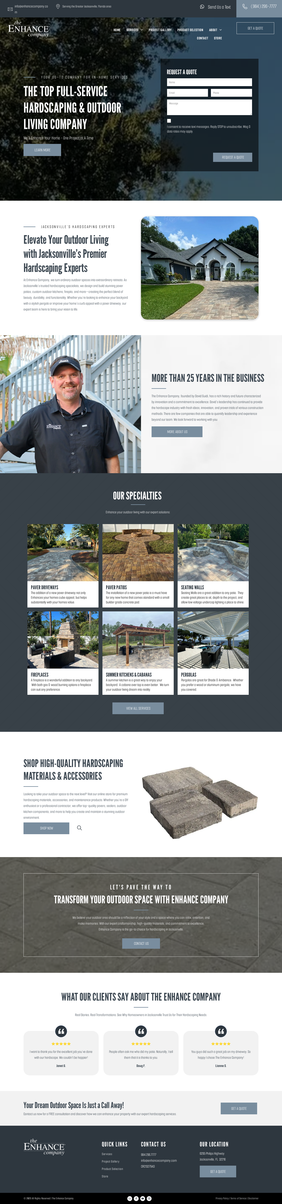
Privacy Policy (222, 1198)
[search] (79, 828)
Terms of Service (238, 1198)
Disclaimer (253, 1198)
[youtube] (142, 1199)
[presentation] (197, 143)
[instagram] (149, 1199)
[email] (129, 1199)
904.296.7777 (148, 1154)
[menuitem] (117, 30)
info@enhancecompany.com (159, 1160)
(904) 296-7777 (264, 6)
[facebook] (136, 1199)
